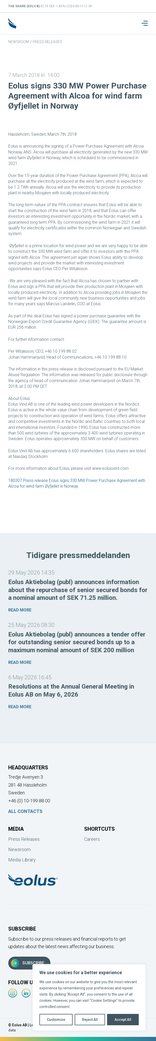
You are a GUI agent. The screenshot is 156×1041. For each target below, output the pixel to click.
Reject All (90, 1020)
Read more (19, 610)
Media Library (22, 859)
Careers (92, 839)
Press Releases (47, 42)
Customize (56, 1020)
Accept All (123, 1020)
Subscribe (27, 963)
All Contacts (25, 811)
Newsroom (18, 42)
